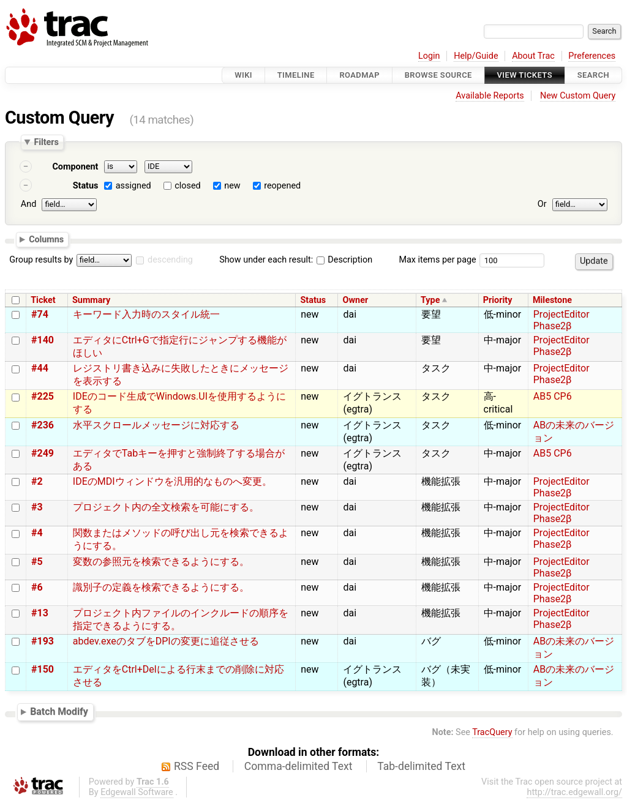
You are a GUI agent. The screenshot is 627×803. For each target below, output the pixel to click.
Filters (46, 142)
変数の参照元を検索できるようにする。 (161, 561)
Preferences (591, 56)
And (28, 204)
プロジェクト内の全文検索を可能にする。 (166, 507)
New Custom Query (577, 96)
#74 (39, 314)
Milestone (552, 300)
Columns (46, 239)
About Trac (533, 56)
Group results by (41, 260)
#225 (42, 396)
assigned (133, 186)
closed (187, 186)
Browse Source (438, 75)
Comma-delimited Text (298, 766)
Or (542, 204)
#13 (39, 613)
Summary (91, 300)
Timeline (296, 75)
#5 (37, 561)
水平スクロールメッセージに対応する (156, 425)
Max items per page (437, 260)
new (232, 186)
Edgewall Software (136, 792)
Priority (497, 300)
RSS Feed (196, 766)
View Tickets (524, 75)
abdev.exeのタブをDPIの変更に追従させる (166, 641)
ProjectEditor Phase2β (561, 320)
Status (86, 186)
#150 (42, 669)
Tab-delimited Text (421, 766)
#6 (37, 587)
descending (170, 260)
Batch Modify (59, 711)
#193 (42, 641)
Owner (356, 300)
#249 (42, 453)
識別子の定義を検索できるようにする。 (161, 587)
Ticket (43, 300)
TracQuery (492, 732)
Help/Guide (476, 56)
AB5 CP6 (552, 396)
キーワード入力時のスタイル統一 (146, 314)
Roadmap (359, 75)
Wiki (243, 75)
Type (430, 300)
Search (593, 75)
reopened (282, 186)
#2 (37, 481)
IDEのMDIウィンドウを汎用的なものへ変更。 (172, 481)
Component (75, 167)
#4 (37, 533)
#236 (42, 425)
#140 (42, 340)
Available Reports (490, 96)
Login (429, 56)
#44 (39, 368)
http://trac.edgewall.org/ (574, 792)
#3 (37, 507)
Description (344, 260)
